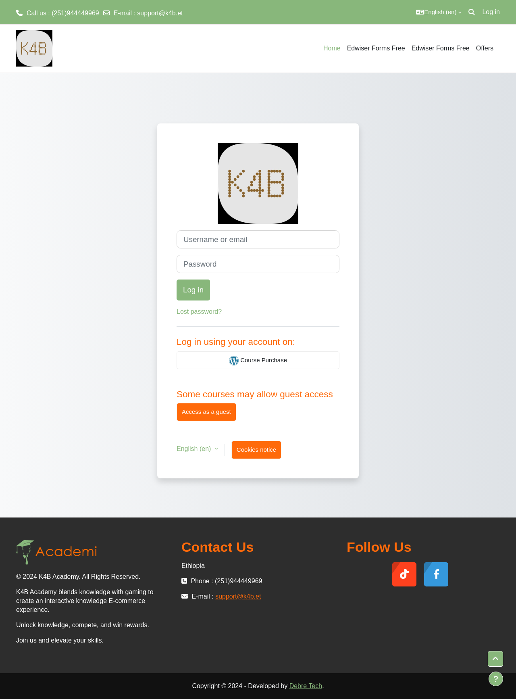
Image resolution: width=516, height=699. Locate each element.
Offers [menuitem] (484, 48)
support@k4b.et (160, 13)
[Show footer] (496, 679)
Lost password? (199, 311)
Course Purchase (258, 360)
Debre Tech (305, 685)
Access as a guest (206, 411)
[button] (438, 12)
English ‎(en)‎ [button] (195, 448)
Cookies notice (256, 449)
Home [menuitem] (332, 48)
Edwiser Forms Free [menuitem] (376, 48)
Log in (491, 11)
